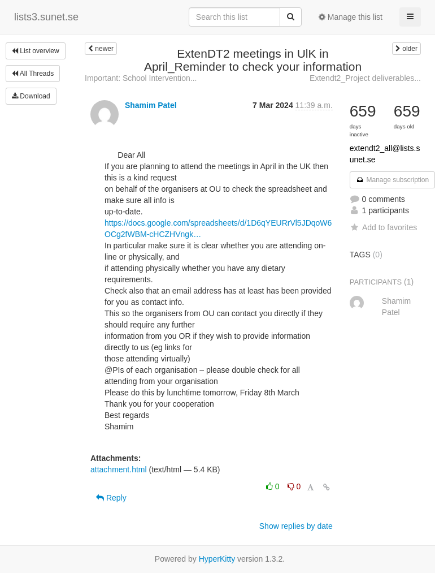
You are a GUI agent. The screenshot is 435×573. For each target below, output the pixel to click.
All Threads (33, 73)
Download (31, 96)
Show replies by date (296, 526)
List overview (35, 51)
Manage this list (350, 16)
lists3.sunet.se (46, 17)
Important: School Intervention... (141, 78)
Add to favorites (383, 227)
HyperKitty (217, 558)
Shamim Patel (151, 105)
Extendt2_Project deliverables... (365, 78)
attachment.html (118, 469)
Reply (111, 497)
